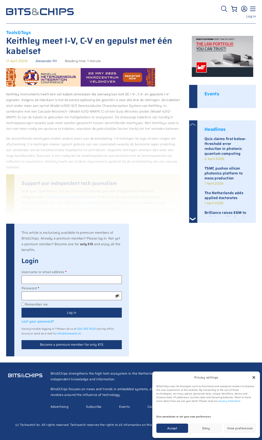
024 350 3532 (86, 329)
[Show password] (117, 296)
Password (37, 288)
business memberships (90, 202)
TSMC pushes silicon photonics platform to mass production (223, 173)
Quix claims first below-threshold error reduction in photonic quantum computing (225, 146)
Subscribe (93, 406)
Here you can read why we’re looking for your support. (78, 208)
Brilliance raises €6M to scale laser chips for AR (225, 215)
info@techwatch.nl (68, 333)
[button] (254, 377)
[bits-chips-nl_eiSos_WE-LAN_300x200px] (222, 75)
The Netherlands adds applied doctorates (223, 195)
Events (124, 406)
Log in (251, 16)
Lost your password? (37, 321)
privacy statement (229, 401)
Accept (172, 428)
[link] (226, 149)
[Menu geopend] (252, 9)
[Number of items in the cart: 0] (234, 9)
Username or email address (51, 272)
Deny (206, 428)
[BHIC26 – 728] (80, 85)
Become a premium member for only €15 (71, 344)
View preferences (240, 428)
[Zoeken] (224, 9)
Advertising (59, 406)
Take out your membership (67, 196)
